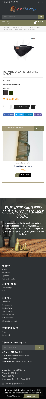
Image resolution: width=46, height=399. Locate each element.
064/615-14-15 (13, 376)
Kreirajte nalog (15, 2)
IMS (33, 395)
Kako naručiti (6, 302)
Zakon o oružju (7, 287)
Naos (3, 291)
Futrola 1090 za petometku (23, 166)
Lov (21, 27)
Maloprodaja (6, 272)
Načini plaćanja (7, 308)
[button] (34, 38)
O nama (4, 269)
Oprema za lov (29, 27)
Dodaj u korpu (22, 175)
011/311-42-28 (13, 373)
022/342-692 (12, 358)
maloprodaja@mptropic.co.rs (15, 384)
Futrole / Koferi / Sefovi (23, 163)
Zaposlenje (5, 276)
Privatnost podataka (8, 314)
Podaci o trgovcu (7, 311)
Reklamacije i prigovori (9, 321)
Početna (6, 27)
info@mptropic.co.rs (12, 387)
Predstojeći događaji (8, 279)
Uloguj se (5, 2)
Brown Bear (16, 84)
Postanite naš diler (8, 318)
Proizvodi (15, 27)
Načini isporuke (7, 305)
